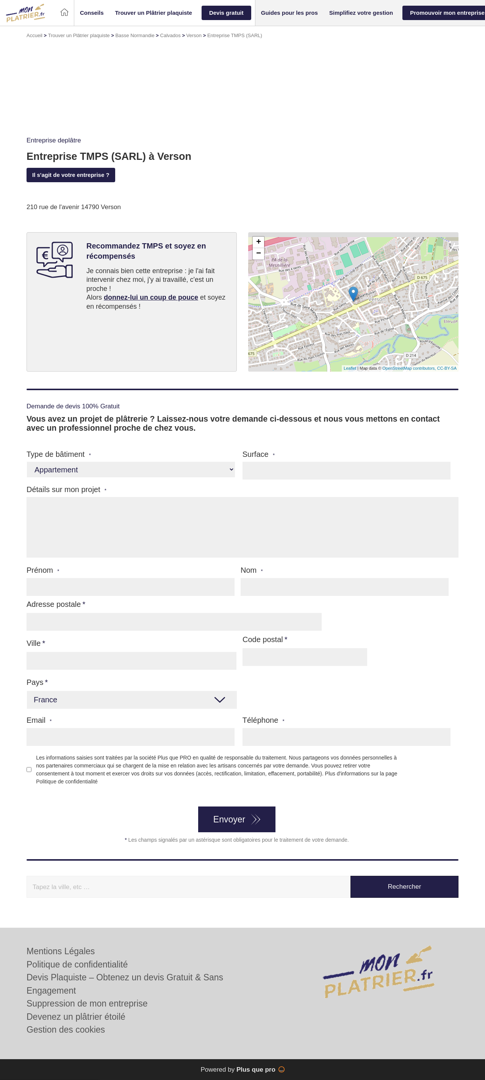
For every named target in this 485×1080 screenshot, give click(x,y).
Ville (34, 643)
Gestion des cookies (66, 1030)
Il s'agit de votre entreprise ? (71, 175)
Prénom (43, 570)
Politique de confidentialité (67, 781)
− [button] (258, 253)
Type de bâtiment (59, 454)
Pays (35, 682)
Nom (252, 570)
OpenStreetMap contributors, (409, 368)
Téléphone (263, 720)
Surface (258, 454)
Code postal (262, 639)
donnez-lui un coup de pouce (151, 297)
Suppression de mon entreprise (87, 1003)
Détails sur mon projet (66, 489)
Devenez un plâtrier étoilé (76, 1017)
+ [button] (258, 242)
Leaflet (350, 368)
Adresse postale (54, 604)
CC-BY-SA (447, 368)
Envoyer (229, 819)
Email (39, 720)
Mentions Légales (61, 951)
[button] (92, 13)
